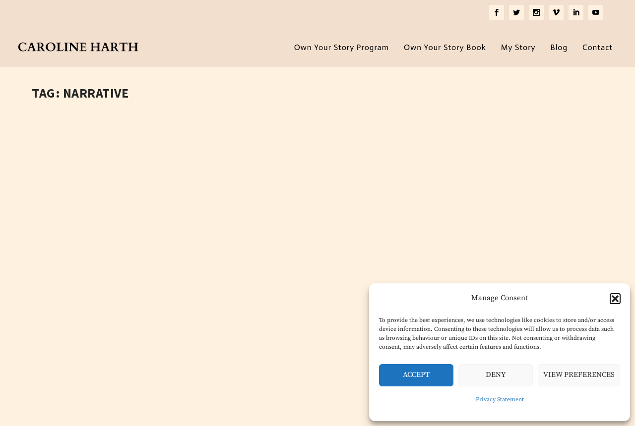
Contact (597, 45)
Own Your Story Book (445, 45)
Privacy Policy (189, 414)
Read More (73, 348)
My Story (518, 45)
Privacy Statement (500, 399)
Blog (559, 45)
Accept (416, 374)
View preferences (579, 374)
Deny (496, 374)
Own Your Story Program (341, 45)
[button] (615, 299)
